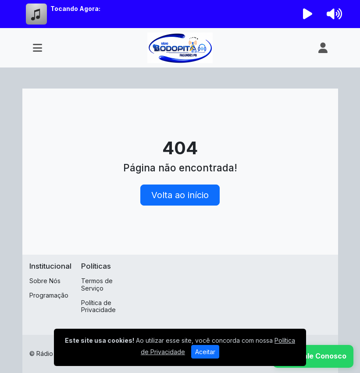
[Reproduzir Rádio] (307, 14)
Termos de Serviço (97, 284)
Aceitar (205, 351)
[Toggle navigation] (37, 48)
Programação (48, 295)
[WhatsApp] (313, 356)
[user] (323, 48)
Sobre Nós (45, 280)
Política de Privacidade (98, 306)
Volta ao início (180, 195)
